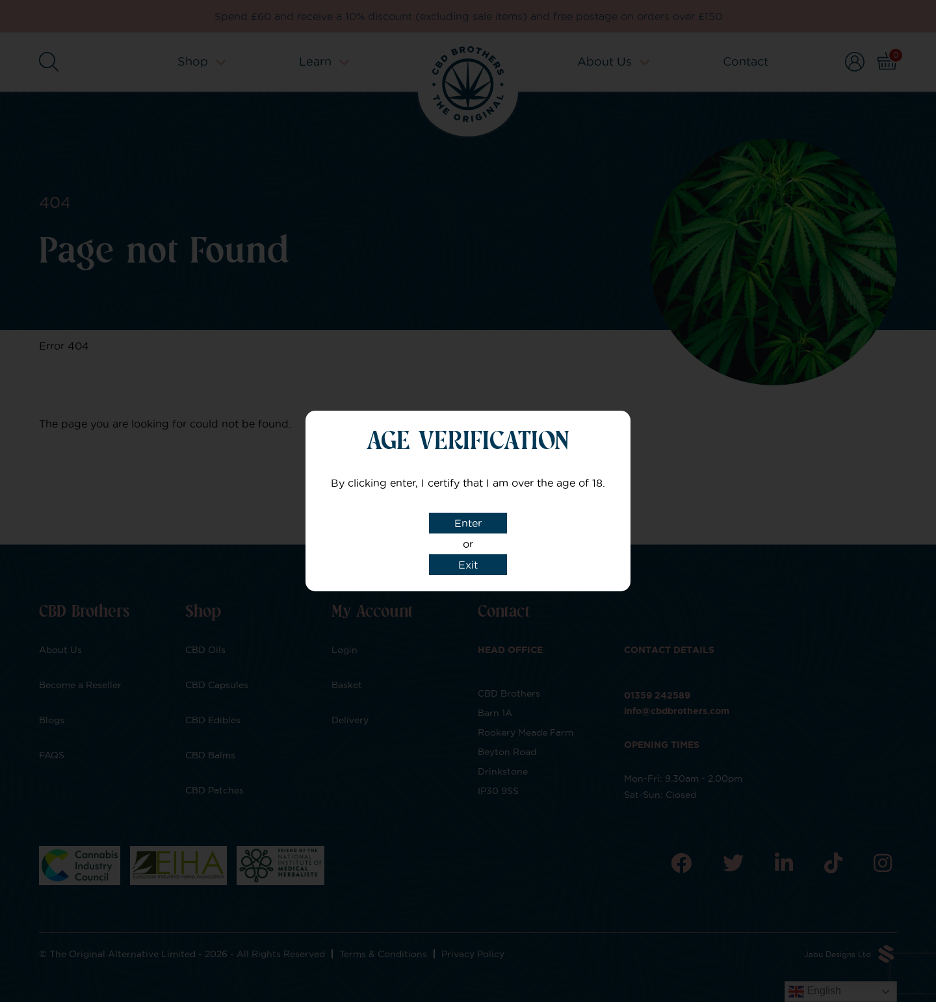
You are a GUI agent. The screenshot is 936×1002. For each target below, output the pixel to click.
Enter (468, 523)
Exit (468, 565)
